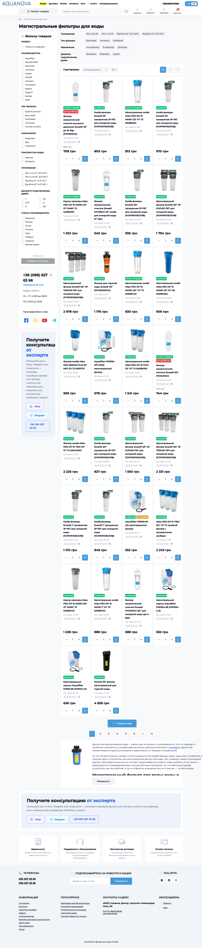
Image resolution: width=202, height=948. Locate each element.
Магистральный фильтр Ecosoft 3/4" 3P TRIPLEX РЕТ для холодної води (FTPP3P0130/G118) (75, 290)
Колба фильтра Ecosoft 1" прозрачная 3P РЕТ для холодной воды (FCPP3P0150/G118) (75, 528)
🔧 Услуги (92, 4)
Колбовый (118, 40)
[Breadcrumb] (20, 19)
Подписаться (121, 881)
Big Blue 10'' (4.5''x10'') (153, 34)
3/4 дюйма (91, 54)
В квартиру (108, 47)
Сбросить (38, 256)
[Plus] (79, 159)
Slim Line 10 (107, 34)
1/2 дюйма (104, 54)
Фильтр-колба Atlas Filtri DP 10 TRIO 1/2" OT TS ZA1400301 (74, 447)
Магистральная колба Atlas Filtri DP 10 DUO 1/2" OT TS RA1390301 (137, 365)
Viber (165, 908)
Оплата (63, 4)
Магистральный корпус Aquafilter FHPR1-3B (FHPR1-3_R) (75, 685)
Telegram (167, 903)
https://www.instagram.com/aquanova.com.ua (176, 880)
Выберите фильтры (38, 261)
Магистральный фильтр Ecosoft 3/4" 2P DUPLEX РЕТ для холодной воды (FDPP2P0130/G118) (137, 450)
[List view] (170, 70)
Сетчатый (104, 40)
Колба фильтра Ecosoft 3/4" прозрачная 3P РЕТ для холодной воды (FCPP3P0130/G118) (136, 208)
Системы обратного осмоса (73, 916)
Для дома (122, 47)
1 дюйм (116, 54)
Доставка (53, 4)
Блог (83, 4)
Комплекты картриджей (72, 906)
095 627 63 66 (27, 879)
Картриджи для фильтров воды (75, 903)
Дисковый (91, 40)
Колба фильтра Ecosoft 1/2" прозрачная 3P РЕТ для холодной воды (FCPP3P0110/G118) (167, 119)
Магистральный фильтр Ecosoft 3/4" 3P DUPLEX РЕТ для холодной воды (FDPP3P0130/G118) (168, 208)
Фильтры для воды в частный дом (34, 919)
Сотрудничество (26, 916)
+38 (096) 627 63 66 (35, 278)
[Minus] (66, 159)
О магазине (24, 903)
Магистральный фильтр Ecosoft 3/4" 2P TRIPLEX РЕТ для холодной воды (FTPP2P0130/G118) (168, 450)
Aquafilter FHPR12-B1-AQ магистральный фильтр (136, 525)
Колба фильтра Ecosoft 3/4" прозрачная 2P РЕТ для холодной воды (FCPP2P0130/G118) (105, 450)
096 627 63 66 (27, 883)
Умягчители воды (69, 913)
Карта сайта (24, 923)
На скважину (92, 47)
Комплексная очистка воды (73, 910)
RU (194, 4)
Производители (26, 926)
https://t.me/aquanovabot (162, 880)
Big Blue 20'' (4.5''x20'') (128, 34)
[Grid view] (163, 70)
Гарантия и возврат (28, 910)
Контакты (73, 4)
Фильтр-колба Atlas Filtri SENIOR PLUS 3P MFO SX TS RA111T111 (74, 365)
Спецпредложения (108, 4)
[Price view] (178, 70)
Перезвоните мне (33, 284)
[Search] (126, 11)
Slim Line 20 (92, 34)
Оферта (22, 913)
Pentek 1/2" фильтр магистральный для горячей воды (105, 685)
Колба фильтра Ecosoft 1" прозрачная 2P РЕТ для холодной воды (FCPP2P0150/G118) (106, 528)
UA (188, 4)
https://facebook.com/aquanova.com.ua (169, 880)
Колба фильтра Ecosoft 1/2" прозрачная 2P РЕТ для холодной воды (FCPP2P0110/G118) (105, 119)
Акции (43, 4)
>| (152, 733)
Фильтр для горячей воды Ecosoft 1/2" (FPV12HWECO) (105, 287)
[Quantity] (72, 159)
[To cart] (85, 159)
